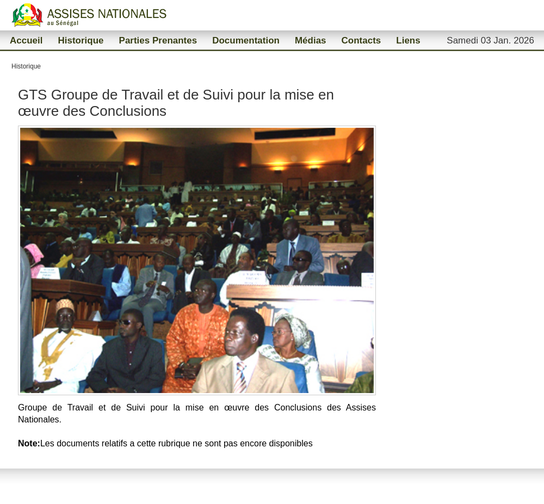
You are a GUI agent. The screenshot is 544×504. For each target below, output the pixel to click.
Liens (408, 40)
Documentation (246, 40)
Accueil (26, 40)
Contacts (361, 40)
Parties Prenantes (158, 40)
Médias (310, 40)
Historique (80, 40)
